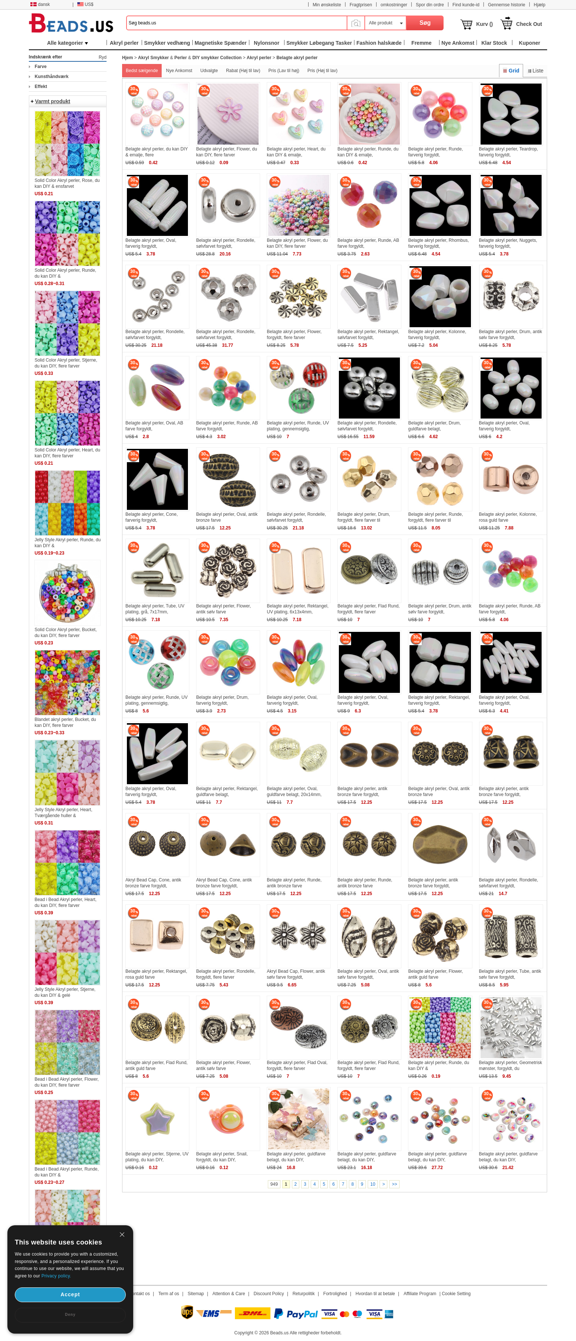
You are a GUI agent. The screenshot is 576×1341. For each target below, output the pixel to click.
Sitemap (196, 1293)
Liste (535, 71)
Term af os (168, 1293)
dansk (40, 4)
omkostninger (394, 4)
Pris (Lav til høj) (284, 70)
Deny (70, 1315)
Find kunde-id (465, 4)
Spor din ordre (430, 4)
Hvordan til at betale (375, 1293)
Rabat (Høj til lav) (243, 70)
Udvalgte (209, 70)
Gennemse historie (506, 4)
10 (372, 1184)
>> (394, 1184)
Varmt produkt (52, 101)
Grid (511, 71)
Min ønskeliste (327, 4)
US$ (85, 4)
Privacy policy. (56, 1276)
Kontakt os (139, 1293)
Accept (70, 1294)
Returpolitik (304, 1293)
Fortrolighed (335, 1293)
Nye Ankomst (179, 70)
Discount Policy (269, 1293)
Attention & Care (228, 1293)
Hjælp (539, 4)
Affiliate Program (420, 1293)
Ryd (103, 57)
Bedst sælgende (142, 70)
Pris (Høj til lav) (322, 70)
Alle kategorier (67, 43)
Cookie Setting (456, 1293)
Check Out (529, 24)
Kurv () (484, 24)
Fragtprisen (361, 4)
